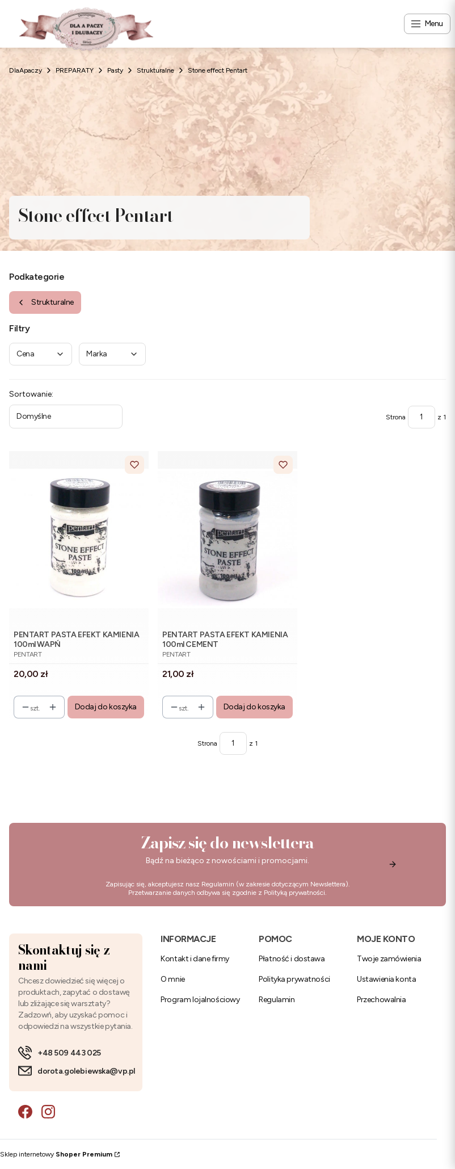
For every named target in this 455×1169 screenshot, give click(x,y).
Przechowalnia (381, 999)
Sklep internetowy (56, 1154)
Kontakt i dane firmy (195, 959)
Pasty (115, 70)
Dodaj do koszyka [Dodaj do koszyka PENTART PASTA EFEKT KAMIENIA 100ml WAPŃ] (106, 707)
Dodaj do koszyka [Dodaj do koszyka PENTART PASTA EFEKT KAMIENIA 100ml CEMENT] (254, 707)
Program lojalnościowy (200, 999)
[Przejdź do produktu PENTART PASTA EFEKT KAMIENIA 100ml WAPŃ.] (79, 538)
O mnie (172, 979)
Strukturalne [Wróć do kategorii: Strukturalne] (45, 302)
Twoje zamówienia (389, 959)
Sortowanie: (31, 394)
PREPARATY (75, 70)
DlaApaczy (25, 70)
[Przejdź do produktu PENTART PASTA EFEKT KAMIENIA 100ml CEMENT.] (227, 538)
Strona (396, 417)
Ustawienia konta (386, 979)
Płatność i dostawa (292, 959)
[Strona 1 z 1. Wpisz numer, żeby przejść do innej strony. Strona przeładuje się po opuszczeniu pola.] (421, 417)
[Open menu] (427, 24)
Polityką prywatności (294, 893)
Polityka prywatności (294, 979)
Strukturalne (155, 70)
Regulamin (217, 884)
